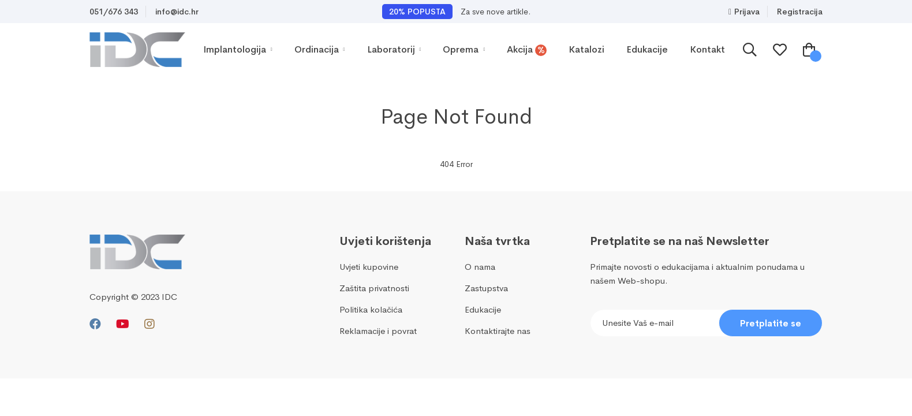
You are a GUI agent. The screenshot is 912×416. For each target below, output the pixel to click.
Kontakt (707, 49)
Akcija (527, 49)
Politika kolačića (370, 309)
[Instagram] (149, 324)
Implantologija (237, 49)
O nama (480, 266)
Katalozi (586, 49)
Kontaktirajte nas (497, 330)
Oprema (464, 49)
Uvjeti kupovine (368, 266)
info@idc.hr (177, 11)
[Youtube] (122, 324)
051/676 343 (113, 11)
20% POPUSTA (417, 11)
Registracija (800, 11)
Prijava (744, 11)
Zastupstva (486, 288)
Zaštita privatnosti (374, 288)
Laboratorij (394, 49)
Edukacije (647, 49)
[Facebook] (95, 324)
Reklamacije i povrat (378, 330)
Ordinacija (319, 49)
